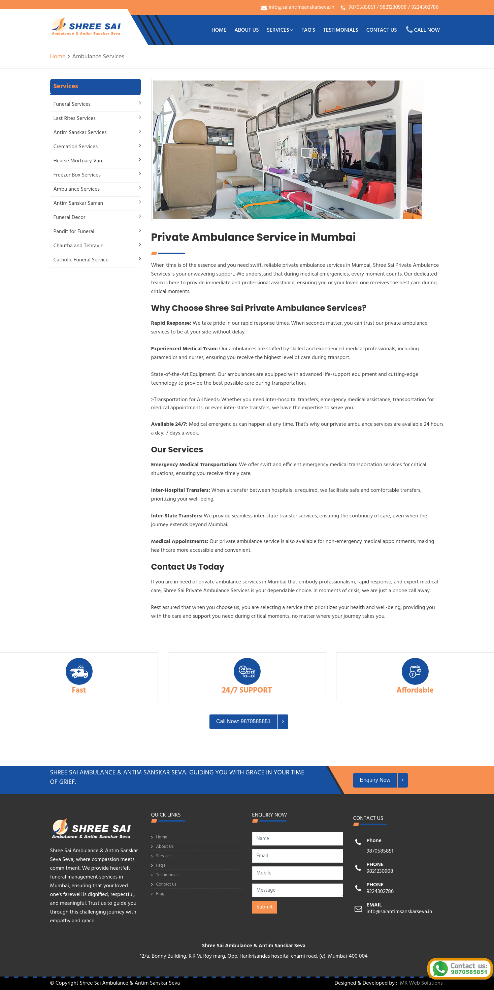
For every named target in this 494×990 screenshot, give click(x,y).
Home (218, 30)
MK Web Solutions (421, 983)
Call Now (423, 30)
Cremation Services (76, 146)
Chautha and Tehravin (79, 246)
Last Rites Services (75, 118)
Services (280, 30)
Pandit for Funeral (74, 231)
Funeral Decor (70, 217)
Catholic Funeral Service (81, 260)
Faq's (308, 30)
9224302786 (424, 7)
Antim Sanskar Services (80, 132)
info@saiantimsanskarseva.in (301, 7)
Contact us (381, 30)
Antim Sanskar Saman (78, 203)
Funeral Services (72, 104)
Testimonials (340, 30)
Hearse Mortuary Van (78, 161)
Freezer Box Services (77, 175)
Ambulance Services (77, 189)
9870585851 (362, 7)
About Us (246, 30)
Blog (160, 893)
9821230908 (392, 7)
